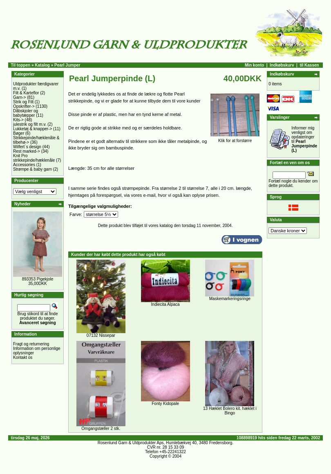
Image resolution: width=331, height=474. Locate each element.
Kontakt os (22, 357)
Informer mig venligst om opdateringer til (304, 139)
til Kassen (309, 65)
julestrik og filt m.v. (30, 124)
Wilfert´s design (27, 147)
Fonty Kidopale (165, 403)
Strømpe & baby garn (32, 169)
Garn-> (19, 97)
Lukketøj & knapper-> (32, 129)
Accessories (24, 164)
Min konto (254, 65)
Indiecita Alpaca (165, 304)
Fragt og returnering (31, 344)
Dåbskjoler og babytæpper (25, 113)
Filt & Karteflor (26, 93)
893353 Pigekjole (38, 279)
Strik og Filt (23, 102)
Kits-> (18, 120)
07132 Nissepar (101, 335)
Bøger (18, 133)
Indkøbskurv (282, 65)
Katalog (42, 65)
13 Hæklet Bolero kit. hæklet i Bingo (230, 410)
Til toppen (21, 65)
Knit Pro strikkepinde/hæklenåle (34, 158)
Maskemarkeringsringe (229, 298)
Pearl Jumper (67, 65)
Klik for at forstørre (234, 139)
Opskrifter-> (24, 106)
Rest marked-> (26, 151)
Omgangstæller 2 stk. (100, 428)
